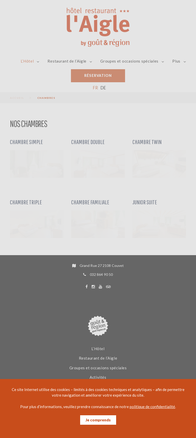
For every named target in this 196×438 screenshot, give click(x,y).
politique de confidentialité (152, 406)
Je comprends (98, 420)
